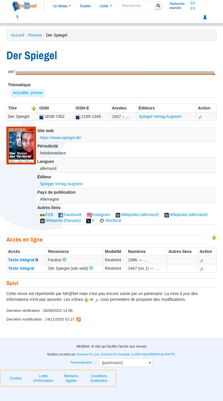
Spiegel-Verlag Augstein (160, 116)
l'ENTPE (169, 354)
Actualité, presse (28, 92)
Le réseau (62, 5)
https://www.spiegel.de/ (61, 137)
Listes (106, 5)
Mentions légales (71, 378)
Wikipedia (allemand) (137, 214)
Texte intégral (21, 260)
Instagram (98, 214)
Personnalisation (81, 362)
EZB (46, 214)
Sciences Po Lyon (88, 354)
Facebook (69, 214)
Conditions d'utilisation (98, 378)
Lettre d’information (43, 378)
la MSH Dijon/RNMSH (146, 354)
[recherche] (137, 5)
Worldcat (110, 220)
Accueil (17, 35)
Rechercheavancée (177, 5)
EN (192, 3)
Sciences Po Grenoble (115, 354)
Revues (35, 35)
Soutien (85, 5)
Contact (15, 378)
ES (192, 8)
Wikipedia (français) (60, 220)
